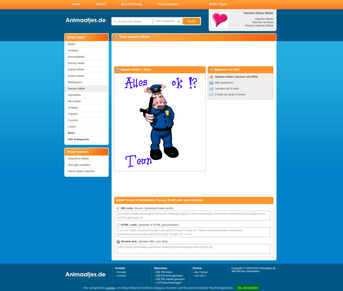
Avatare (73, 50)
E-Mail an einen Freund (230, 94)
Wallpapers (75, 82)
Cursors (73, 120)
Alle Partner (201, 272)
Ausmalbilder (76, 56)
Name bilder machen (81, 171)
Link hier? (200, 275)
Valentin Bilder (264, 19)
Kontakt (121, 272)
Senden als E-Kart (227, 88)
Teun (147, 69)
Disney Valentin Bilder (259, 25)
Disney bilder (76, 63)
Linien (72, 126)
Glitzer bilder (76, 69)
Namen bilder (76, 88)
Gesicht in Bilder (78, 158)
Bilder (101, 4)
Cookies (121, 275)
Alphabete (74, 94)
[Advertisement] (193, 54)
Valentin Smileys (262, 22)
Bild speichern (224, 82)
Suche (191, 21)
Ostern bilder (76, 75)
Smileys (73, 107)
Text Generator (168, 4)
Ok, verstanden (247, 288)
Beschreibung (131, 4)
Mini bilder (74, 101)
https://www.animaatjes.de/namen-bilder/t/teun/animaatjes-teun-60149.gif (194, 249)
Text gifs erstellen (79, 165)
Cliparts (73, 114)
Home (76, 4)
